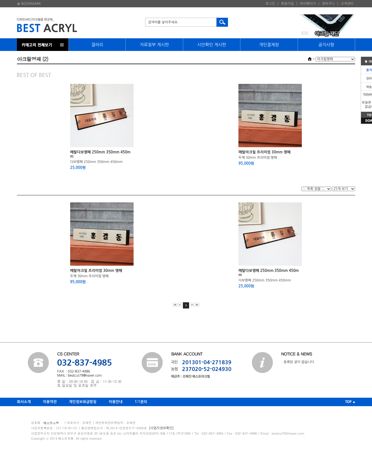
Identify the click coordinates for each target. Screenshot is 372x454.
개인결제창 (269, 45)
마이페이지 (308, 3)
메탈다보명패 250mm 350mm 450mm (100, 154)
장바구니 (328, 3)
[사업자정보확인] (161, 428)
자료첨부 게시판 (154, 45)
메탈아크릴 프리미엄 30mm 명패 (264, 152)
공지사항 (326, 45)
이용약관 (50, 402)
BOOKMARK (31, 3)
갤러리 (97, 45)
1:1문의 (141, 402)
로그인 (270, 3)
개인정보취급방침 (83, 402)
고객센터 (347, 3)
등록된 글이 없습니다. (299, 362)
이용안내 (116, 402)
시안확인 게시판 (211, 45)
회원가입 (287, 3)
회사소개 (24, 402)
